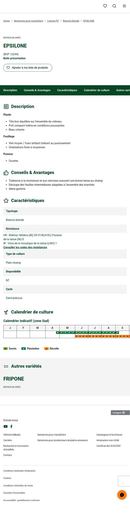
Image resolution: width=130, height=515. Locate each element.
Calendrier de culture (97, 90)
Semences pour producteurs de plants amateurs (62, 440)
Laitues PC (53, 21)
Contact (7, 455)
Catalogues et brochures (109, 434)
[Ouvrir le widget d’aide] (122, 495)
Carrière (7, 440)
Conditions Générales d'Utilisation (19, 471)
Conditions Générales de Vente (18, 485)
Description (10, 90)
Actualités (8, 449)
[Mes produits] (105, 6)
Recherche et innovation (16, 446)
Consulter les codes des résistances (25, 247)
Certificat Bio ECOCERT (108, 446)
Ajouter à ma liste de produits (30, 67)
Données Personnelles (14, 493)
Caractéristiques (67, 90)
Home (6, 21)
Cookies (7, 478)
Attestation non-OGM (107, 440)
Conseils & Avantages (37, 90)
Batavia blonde (71, 21)
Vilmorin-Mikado (11, 434)
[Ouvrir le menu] (124, 6)
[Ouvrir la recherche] (114, 6)
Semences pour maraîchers (28, 21)
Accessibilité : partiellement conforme (21, 500)
